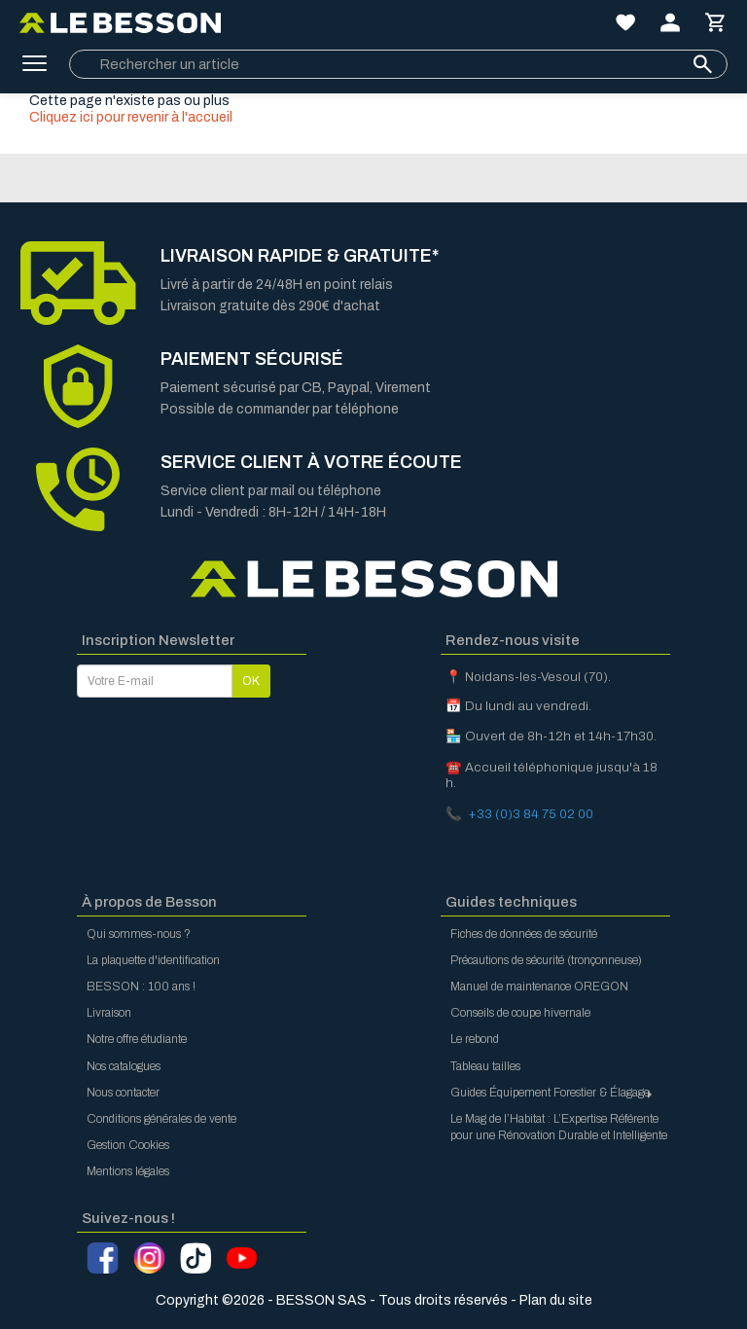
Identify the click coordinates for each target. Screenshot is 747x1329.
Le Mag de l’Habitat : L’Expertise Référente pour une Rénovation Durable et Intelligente (558, 1127)
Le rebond (474, 1039)
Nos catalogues (123, 1066)
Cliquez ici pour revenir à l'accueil (130, 117)
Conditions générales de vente (161, 1119)
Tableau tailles (485, 1066)
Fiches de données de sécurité (523, 934)
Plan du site (555, 1300)
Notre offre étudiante (137, 1039)
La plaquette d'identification (153, 960)
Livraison (109, 1013)
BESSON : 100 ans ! (141, 986)
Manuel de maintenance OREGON (539, 986)
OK (251, 681)
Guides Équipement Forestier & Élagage (553, 1092)
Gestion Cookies (128, 1145)
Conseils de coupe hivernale (520, 1013)
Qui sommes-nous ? (139, 934)
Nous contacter (123, 1092)
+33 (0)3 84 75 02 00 (530, 814)
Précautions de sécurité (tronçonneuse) (546, 960)
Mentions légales (128, 1171)
